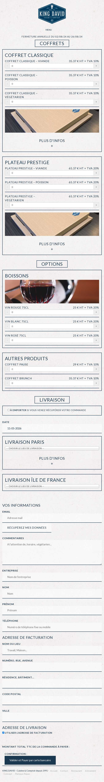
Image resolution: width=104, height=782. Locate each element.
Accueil (53, 770)
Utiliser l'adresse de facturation (28, 732)
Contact (64, 770)
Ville (6, 710)
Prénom (8, 604)
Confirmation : (16, 753)
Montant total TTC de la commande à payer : (36, 746)
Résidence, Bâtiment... (18, 677)
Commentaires (13, 538)
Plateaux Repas (22, 774)
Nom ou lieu (11, 643)
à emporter (18, 410)
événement (90, 770)
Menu (52, 29)
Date (5, 422)
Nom (5, 587)
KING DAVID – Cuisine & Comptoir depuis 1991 (52, 13)
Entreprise (10, 570)
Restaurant (76, 770)
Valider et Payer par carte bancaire (30, 760)
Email (6, 511)
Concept (8, 774)
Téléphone (10, 620)
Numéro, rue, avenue (17, 660)
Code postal (11, 694)
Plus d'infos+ (52, 143)
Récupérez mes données (26, 527)
